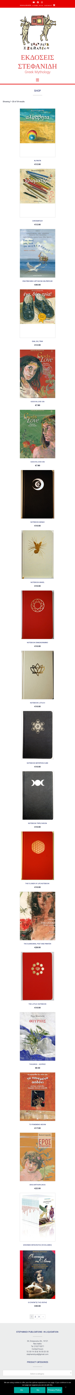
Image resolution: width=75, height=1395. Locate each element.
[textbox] (37, 1373)
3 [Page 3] (38, 1317)
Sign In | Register (25, 5)
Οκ (21, 1390)
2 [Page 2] (35, 1317)
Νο (38, 1390)
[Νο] (65, 1387)
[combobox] (37, 1373)
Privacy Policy (54, 1390)
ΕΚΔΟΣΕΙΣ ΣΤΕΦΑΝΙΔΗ (37, 62)
